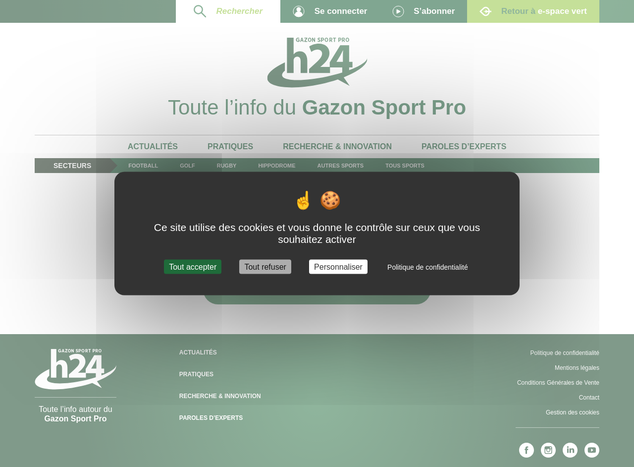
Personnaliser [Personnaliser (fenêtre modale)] (338, 266)
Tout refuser (265, 266)
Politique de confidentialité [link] (427, 267)
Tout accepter (192, 266)
